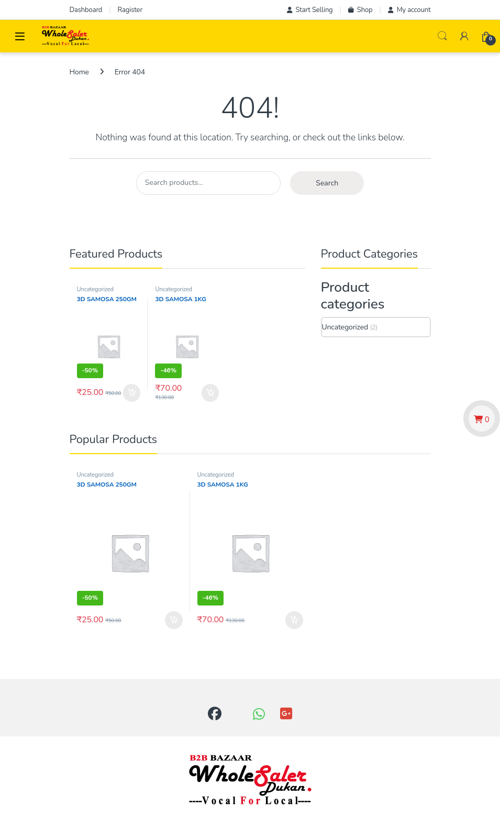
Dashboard (86, 10)
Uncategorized (95, 289)
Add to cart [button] (132, 393)
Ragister (130, 10)
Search (442, 36)
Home (79, 72)
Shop (360, 10)
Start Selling (310, 10)
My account (409, 10)
